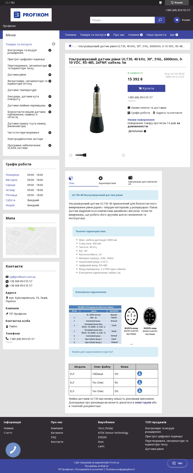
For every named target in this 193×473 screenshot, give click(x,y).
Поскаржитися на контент (89, 469)
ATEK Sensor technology (113, 432)
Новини (133, 34)
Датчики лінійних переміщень (27, 105)
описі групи (143, 402)
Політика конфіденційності (120, 469)
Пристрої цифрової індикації (26, 59)
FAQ (53, 437)
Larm (101, 446)
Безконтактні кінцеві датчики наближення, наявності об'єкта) (26, 115)
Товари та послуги (93, 34)
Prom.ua (114, 462)
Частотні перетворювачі (23, 132)
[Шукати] (160, 20)
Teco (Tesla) (105, 428)
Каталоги (57, 432)
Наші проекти (156, 34)
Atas (101, 441)
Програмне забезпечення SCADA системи (24, 147)
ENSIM (102, 437)
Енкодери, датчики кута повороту (23, 98)
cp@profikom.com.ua (22, 277)
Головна (70, 34)
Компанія (57, 428)
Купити (148, 88)
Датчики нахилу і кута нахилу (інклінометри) (27, 125)
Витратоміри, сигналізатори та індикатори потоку (27, 82)
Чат (177, 463)
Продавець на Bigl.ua (96, 466)
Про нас (119, 34)
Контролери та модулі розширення (22, 52)
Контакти (57, 441)
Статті (8, 432)
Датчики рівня (17, 74)
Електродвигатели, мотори (25, 139)
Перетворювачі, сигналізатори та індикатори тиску (27, 67)
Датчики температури (22, 90)
